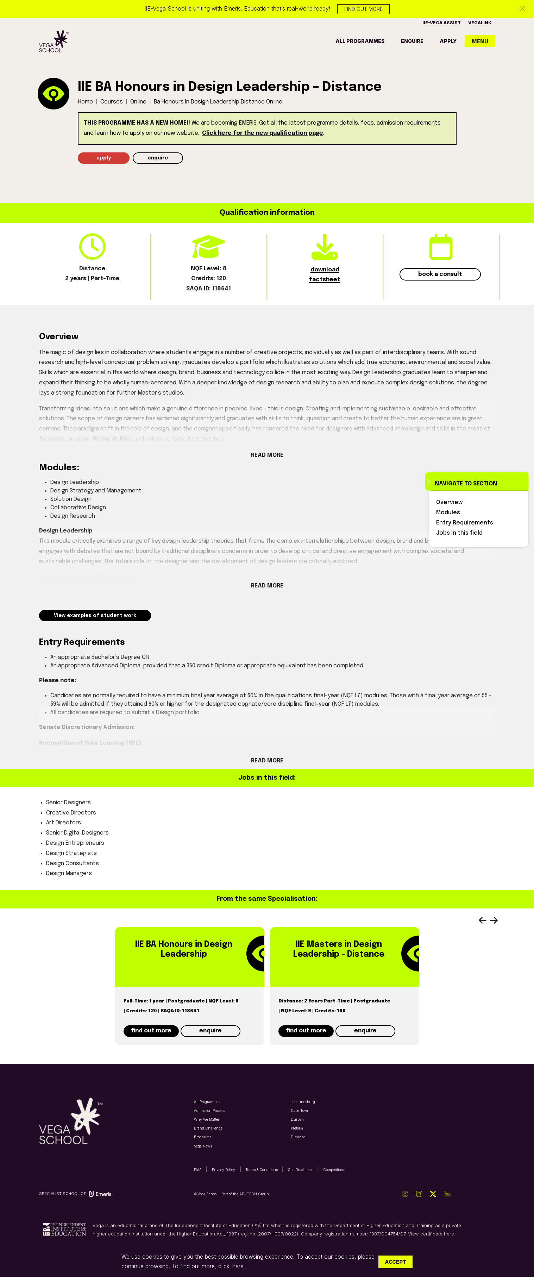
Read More (267, 455)
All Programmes (207, 1102)
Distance (298, 1137)
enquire (412, 41)
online (138, 102)
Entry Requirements (464, 523)
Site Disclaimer (300, 1170)
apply (448, 41)
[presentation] (485, 921)
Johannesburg (303, 1102)
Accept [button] (395, 1262)
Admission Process (209, 1110)
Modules (448, 513)
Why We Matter (206, 1119)
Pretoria (297, 1128)
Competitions (334, 1170)
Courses (111, 102)
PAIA (198, 1170)
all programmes (360, 41)
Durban (297, 1119)
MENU (480, 42)
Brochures (202, 1137)
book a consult (440, 274)
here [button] (238, 1266)
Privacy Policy (223, 1170)
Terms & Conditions (261, 1170)
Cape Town (300, 1110)
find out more (151, 1031)
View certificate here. (432, 1234)
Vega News (203, 1146)
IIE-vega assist (441, 22)
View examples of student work (95, 615)
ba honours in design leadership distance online (218, 102)
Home (85, 102)
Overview (449, 502)
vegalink (479, 22)
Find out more (363, 9)
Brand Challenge (208, 1128)
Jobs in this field (459, 533)
